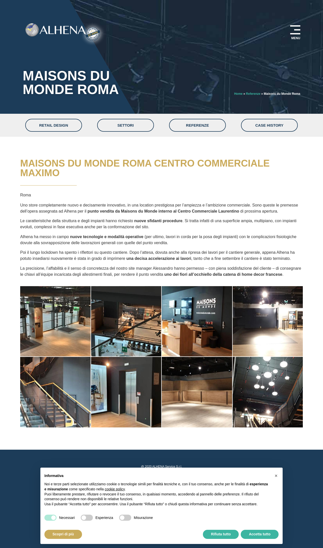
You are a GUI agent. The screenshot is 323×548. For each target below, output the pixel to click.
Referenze (253, 94)
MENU (295, 38)
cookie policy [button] (115, 489)
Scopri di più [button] (63, 534)
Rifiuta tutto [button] (221, 534)
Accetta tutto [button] (260, 534)
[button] (276, 476)
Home (238, 94)
